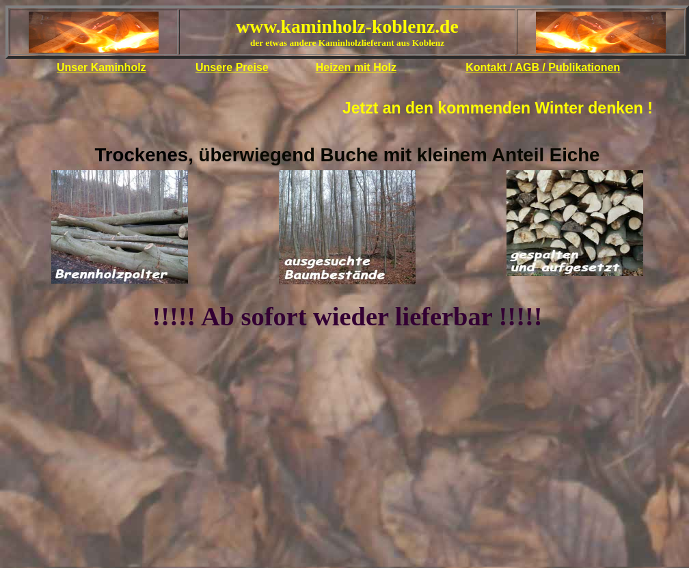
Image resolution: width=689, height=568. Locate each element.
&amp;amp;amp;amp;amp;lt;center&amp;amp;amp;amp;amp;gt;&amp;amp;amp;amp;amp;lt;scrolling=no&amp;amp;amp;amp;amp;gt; (347, 44)
